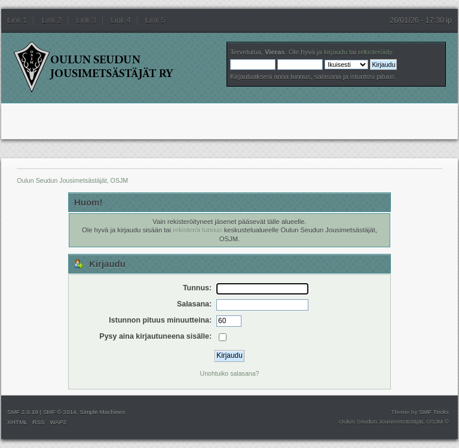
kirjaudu (335, 52)
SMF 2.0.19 (22, 412)
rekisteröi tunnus (197, 230)
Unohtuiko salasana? (229, 373)
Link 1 (17, 20)
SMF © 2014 (59, 412)
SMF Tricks (434, 412)
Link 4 (120, 20)
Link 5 (155, 20)
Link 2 (52, 20)
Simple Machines (102, 412)
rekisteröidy (375, 52)
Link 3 (86, 20)
